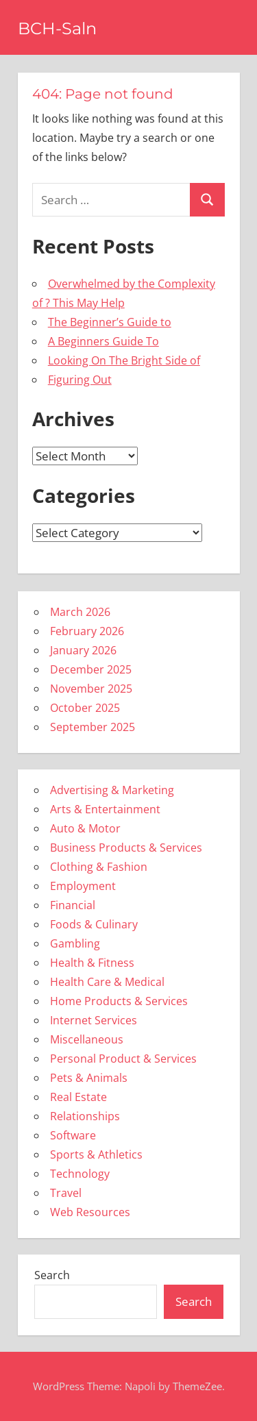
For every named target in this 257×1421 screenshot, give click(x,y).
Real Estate (78, 1096)
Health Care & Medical (107, 981)
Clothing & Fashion (98, 866)
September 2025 (92, 726)
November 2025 (91, 688)
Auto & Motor (85, 828)
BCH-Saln (57, 28)
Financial (72, 905)
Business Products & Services (126, 847)
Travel (66, 1192)
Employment (83, 885)
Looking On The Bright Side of (124, 360)
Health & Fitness (92, 962)
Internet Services (93, 1020)
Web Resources (90, 1212)
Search (52, 1275)
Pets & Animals (88, 1077)
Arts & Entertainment (105, 809)
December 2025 (91, 669)
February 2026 (87, 631)
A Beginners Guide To (103, 341)
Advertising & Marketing (112, 790)
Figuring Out (80, 379)
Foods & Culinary (94, 924)
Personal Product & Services (123, 1058)
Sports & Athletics (96, 1154)
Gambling (75, 943)
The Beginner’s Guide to (109, 322)
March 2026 (80, 611)
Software (73, 1135)
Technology (80, 1173)
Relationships (85, 1116)
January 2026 (83, 650)
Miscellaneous (86, 1039)
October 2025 (85, 707)
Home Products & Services (119, 1001)
